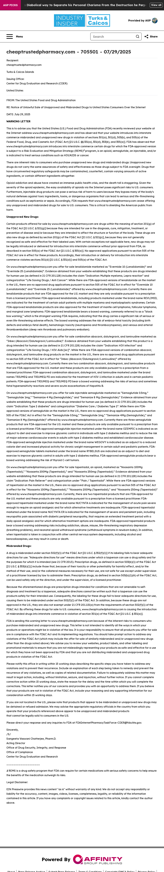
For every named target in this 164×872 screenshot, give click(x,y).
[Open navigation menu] (14, 36)
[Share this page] (151, 36)
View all (156, 5)
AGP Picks (10, 5)
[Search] (112, 36)
